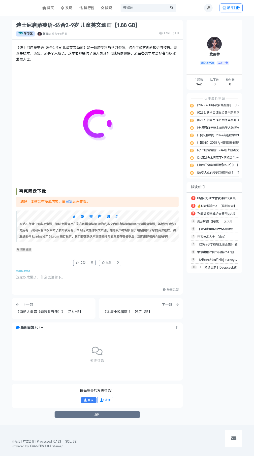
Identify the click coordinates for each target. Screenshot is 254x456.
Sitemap (58, 446)
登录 (89, 400)
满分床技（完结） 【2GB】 (215, 221)
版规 (106, 8)
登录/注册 (231, 8)
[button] (41, 327)
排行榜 (87, 8)
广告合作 (29, 441)
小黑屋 (16, 441)
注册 (105, 400)
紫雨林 (47, 33)
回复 (68, 202)
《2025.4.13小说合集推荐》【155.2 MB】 (222, 105)
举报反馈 (170, 289)
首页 (48, 8)
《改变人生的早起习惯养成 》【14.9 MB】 (223, 173)
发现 (66, 8)
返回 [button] (97, 414)
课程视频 (24, 249)
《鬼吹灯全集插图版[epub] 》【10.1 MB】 (223, 165)
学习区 (25, 33)
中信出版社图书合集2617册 (215, 252)
